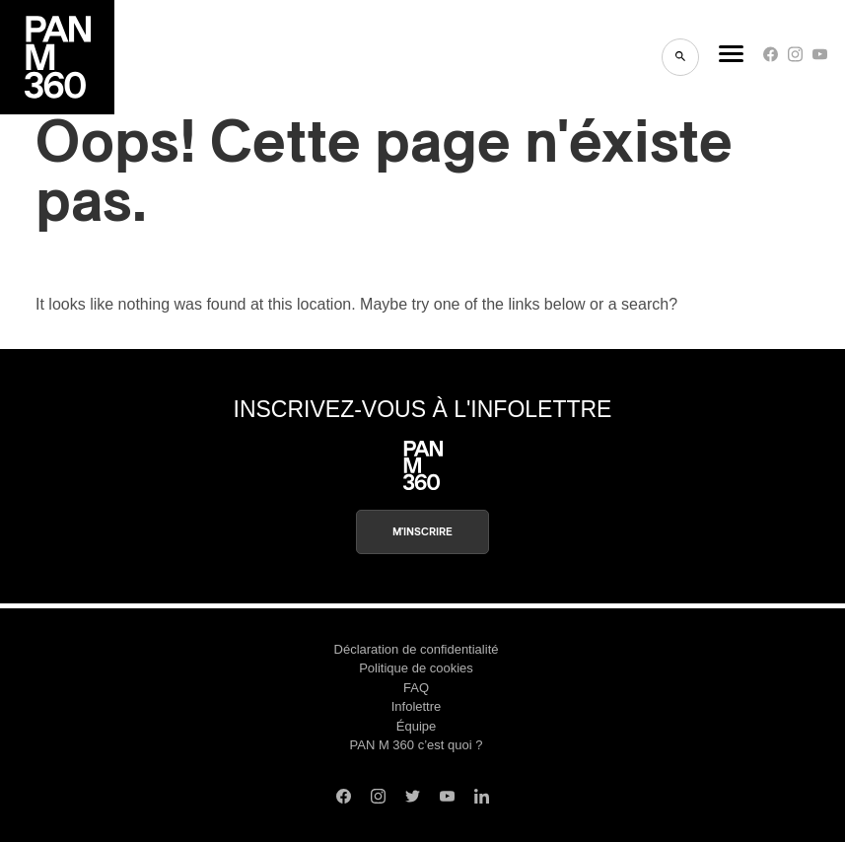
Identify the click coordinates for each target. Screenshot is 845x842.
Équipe (416, 726)
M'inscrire (422, 531)
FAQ (416, 687)
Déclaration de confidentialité (416, 649)
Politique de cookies (416, 668)
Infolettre (416, 706)
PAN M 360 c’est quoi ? (416, 744)
